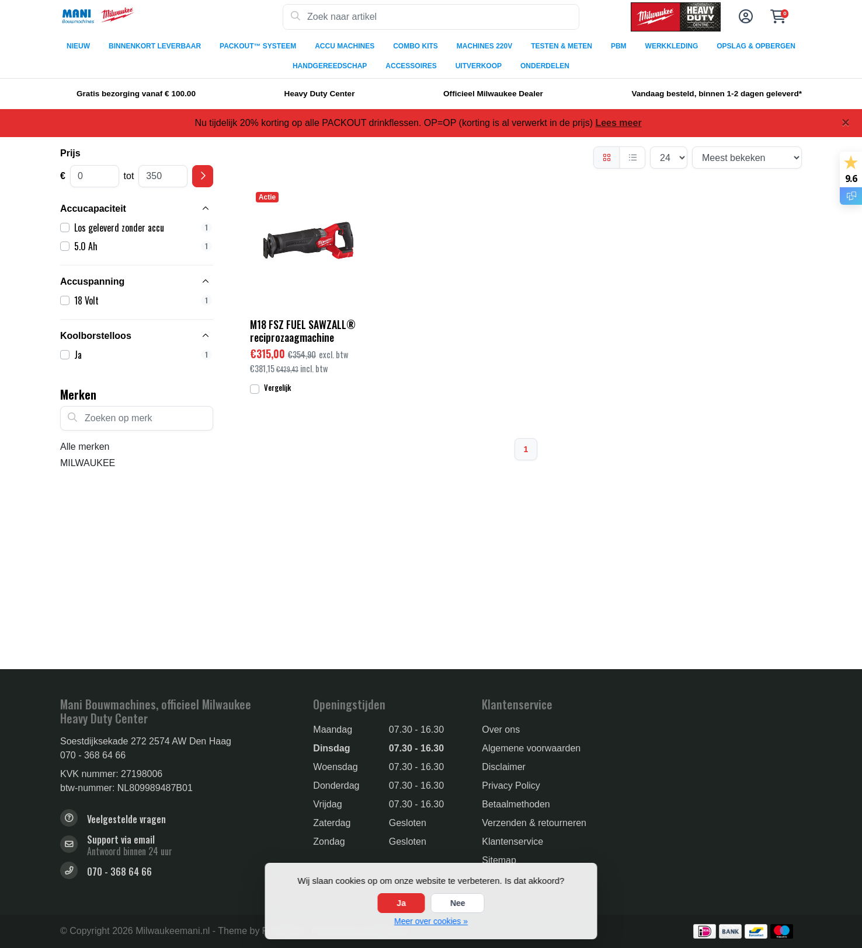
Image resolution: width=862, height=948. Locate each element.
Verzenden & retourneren (534, 823)
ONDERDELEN (544, 66)
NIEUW (78, 46)
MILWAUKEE (87, 463)
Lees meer (618, 123)
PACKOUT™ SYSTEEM (258, 46)
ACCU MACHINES (344, 46)
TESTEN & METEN (561, 46)
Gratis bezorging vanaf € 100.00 (136, 93)
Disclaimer (504, 767)
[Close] (845, 123)
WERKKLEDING (671, 46)
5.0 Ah (143, 246)
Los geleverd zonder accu (143, 228)
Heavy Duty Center (319, 93)
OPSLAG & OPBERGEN (756, 46)
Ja (401, 903)
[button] (744, 17)
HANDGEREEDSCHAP (330, 66)
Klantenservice (512, 841)
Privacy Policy (511, 785)
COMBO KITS (415, 46)
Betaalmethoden (516, 804)
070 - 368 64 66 (93, 755)
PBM (619, 46)
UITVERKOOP (479, 66)
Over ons (501, 729)
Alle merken (84, 447)
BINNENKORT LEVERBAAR (155, 46)
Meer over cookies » (431, 921)
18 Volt (143, 300)
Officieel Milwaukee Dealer (493, 93)
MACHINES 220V (484, 46)
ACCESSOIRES (410, 66)
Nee (457, 903)
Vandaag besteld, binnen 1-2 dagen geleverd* (716, 93)
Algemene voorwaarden (531, 748)
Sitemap (499, 860)
